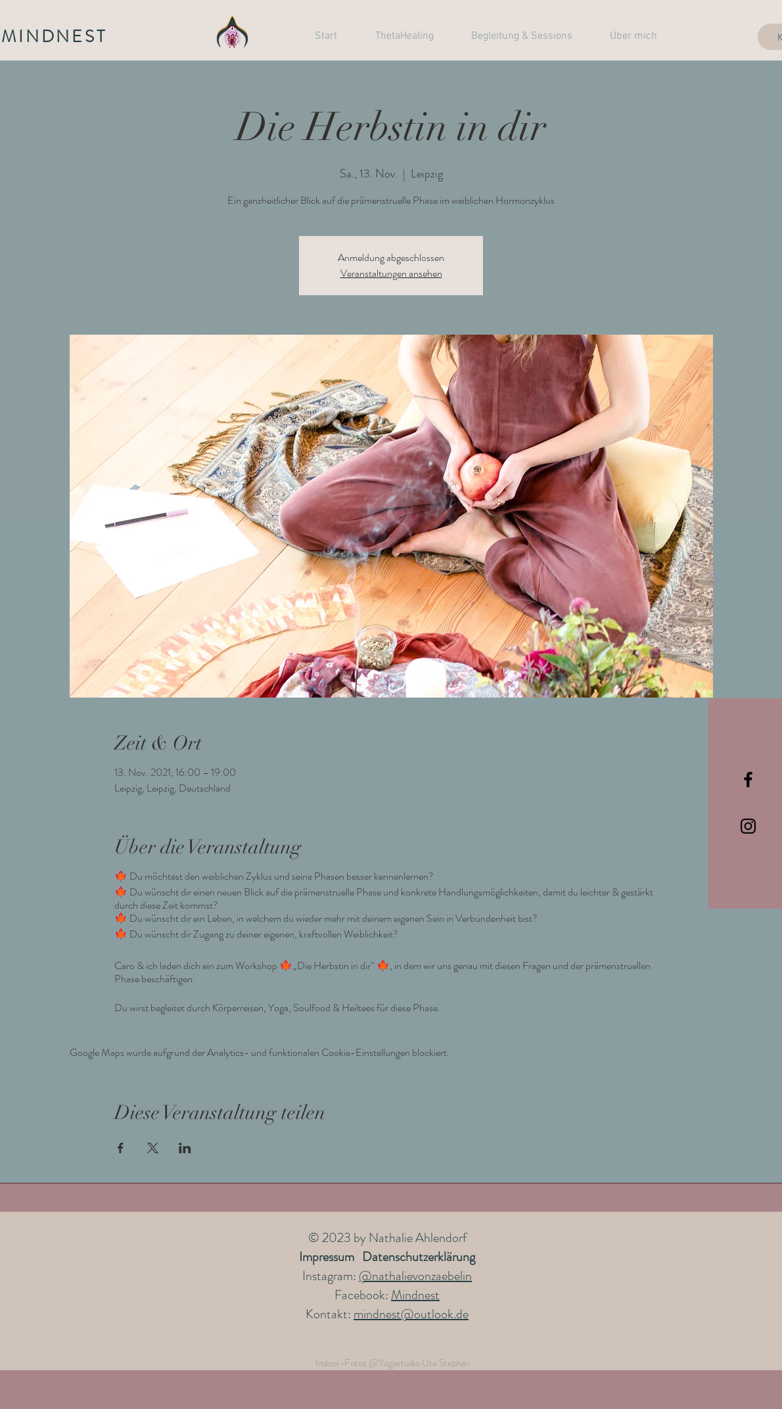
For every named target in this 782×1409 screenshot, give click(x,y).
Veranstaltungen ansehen (391, 273)
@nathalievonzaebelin (415, 1275)
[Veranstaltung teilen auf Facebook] (120, 1148)
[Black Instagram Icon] (748, 826)
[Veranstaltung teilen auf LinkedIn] (185, 1148)
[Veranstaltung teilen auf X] (153, 1148)
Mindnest (415, 1294)
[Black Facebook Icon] (748, 779)
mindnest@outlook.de (411, 1314)
